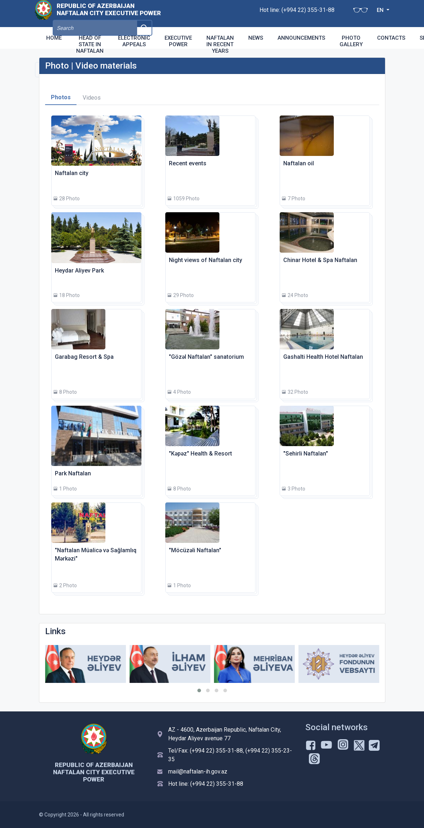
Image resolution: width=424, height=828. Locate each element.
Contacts (391, 38)
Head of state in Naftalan (90, 44)
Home (54, 38)
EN (347, 13)
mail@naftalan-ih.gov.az (197, 771)
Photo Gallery (351, 41)
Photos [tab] (61, 97)
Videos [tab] (92, 97)
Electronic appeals (134, 41)
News (255, 38)
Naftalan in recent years (220, 44)
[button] (199, 690)
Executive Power (178, 41)
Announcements (301, 38)
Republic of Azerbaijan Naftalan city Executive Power (109, 13)
